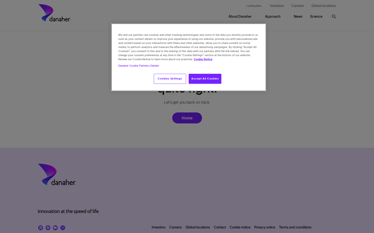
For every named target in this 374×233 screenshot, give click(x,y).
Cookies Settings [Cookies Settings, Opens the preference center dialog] (170, 78)
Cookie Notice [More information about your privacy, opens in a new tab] (203, 59)
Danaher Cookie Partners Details (138, 65)
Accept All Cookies (205, 78)
